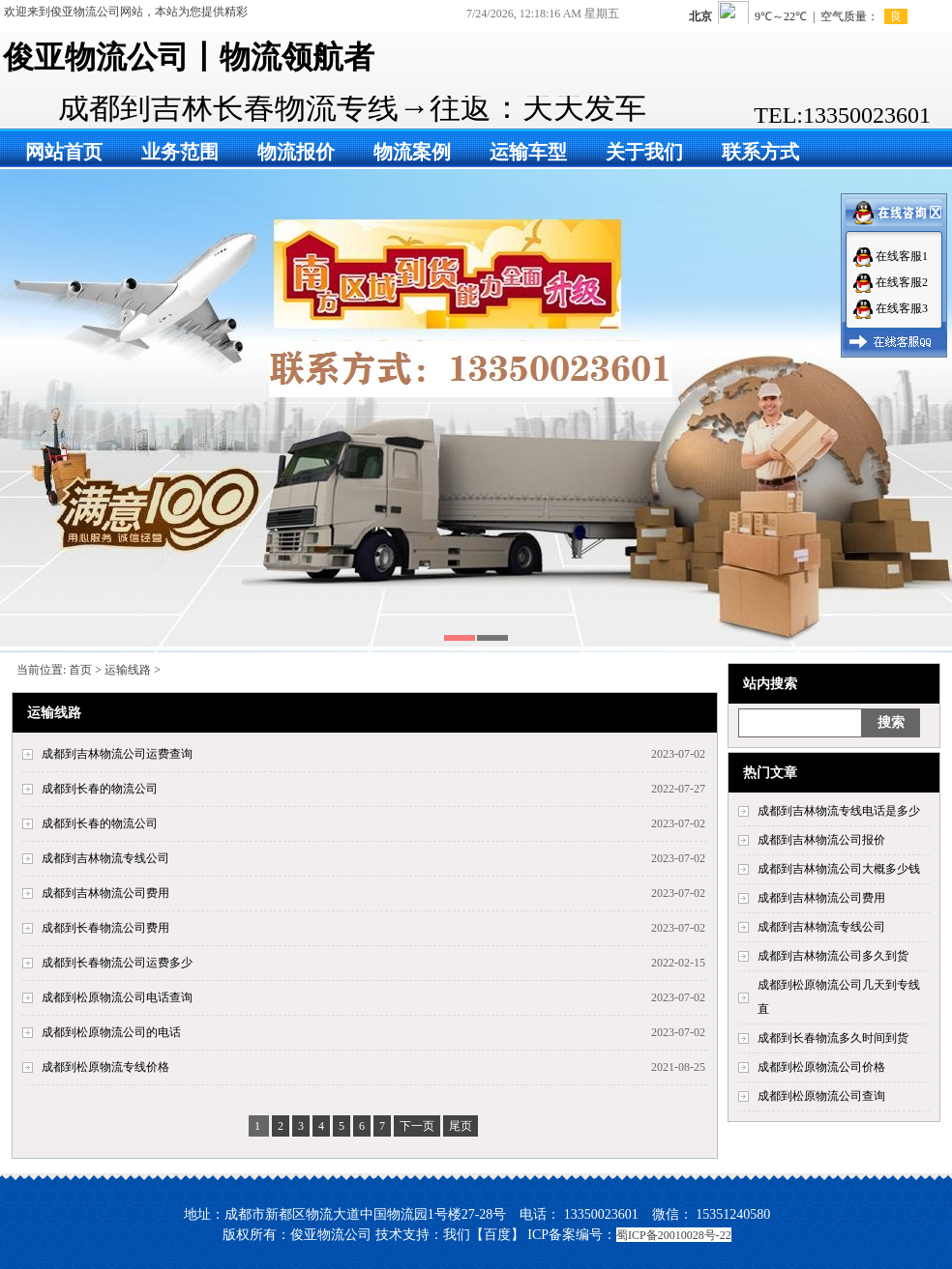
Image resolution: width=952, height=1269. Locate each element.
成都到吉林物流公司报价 (821, 840)
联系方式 (760, 151)
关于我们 (644, 151)
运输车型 (528, 151)
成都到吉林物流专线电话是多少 (839, 811)
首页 (80, 670)
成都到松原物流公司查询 (821, 1096)
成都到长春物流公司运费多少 (117, 962)
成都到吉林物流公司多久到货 (833, 956)
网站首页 (64, 151)
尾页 (460, 1126)
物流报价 (296, 151)
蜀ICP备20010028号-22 (673, 1235)
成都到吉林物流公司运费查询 (117, 754)
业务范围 (180, 151)
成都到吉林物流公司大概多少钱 (839, 869)
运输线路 (127, 670)
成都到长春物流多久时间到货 (833, 1038)
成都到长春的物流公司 (100, 788)
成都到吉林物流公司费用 (821, 898)
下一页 (417, 1126)
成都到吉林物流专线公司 (821, 927)
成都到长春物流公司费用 (105, 928)
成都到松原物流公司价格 (821, 1067)
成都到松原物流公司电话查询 (117, 997)
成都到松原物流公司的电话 (111, 1032)
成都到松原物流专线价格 (105, 1067)
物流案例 (412, 151)
